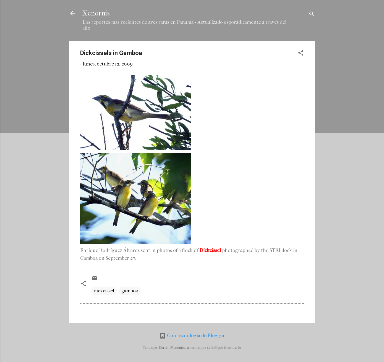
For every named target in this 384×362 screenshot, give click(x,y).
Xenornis (96, 13)
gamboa (129, 291)
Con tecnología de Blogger (192, 336)
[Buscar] (312, 15)
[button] (300, 53)
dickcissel (104, 291)
